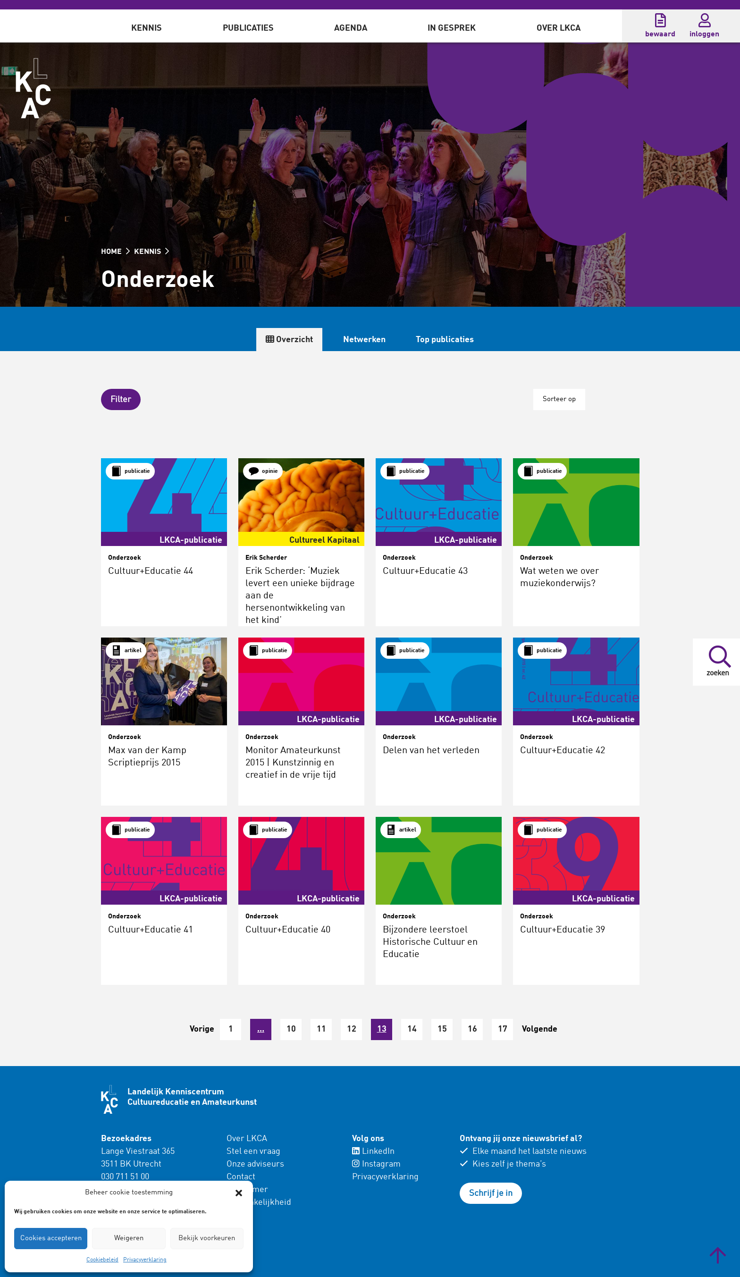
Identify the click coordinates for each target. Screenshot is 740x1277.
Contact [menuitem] (241, 1177)
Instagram (376, 1164)
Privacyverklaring (145, 1260)
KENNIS (151, 252)
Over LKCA (558, 28)
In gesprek (452, 28)
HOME (115, 252)
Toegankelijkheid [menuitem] (259, 1202)
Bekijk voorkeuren (206, 1238)
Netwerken (364, 340)
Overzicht (289, 339)
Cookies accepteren (51, 1238)
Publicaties (248, 28)
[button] (239, 1193)
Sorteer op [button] (559, 399)
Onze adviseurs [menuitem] (255, 1164)
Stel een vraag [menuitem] (253, 1151)
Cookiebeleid (102, 1260)
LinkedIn (373, 1151)
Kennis (146, 28)
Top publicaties (445, 340)
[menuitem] (146, 25)
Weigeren (128, 1238)
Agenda (350, 28)
